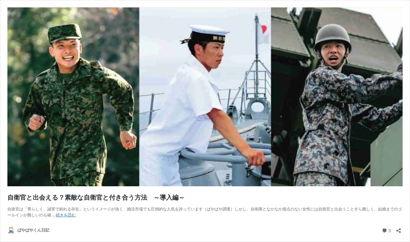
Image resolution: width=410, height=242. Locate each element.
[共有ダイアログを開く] (399, 228)
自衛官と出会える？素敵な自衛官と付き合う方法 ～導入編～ (96, 197)
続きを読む (66, 215)
